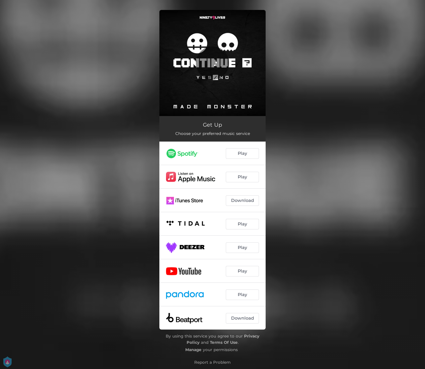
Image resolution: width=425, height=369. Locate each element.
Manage (193, 349)
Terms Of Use (224, 342)
